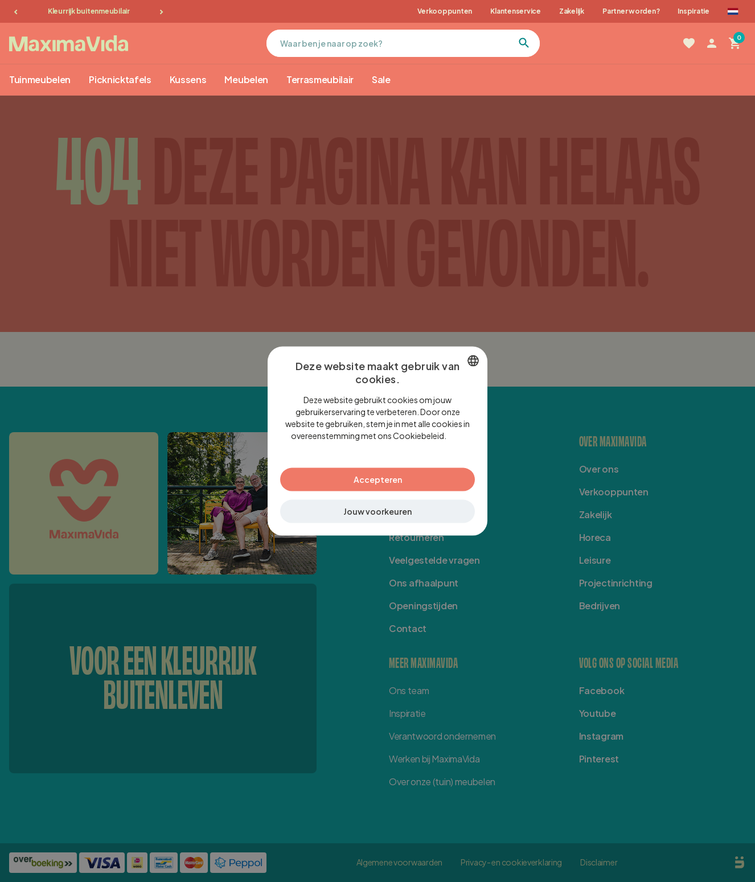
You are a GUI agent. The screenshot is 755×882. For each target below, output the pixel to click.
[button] (377, 511)
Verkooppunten (444, 11)
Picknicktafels (120, 79)
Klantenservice (515, 11)
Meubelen (246, 79)
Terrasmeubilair (320, 79)
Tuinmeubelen (40, 79)
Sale (381, 79)
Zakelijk (571, 11)
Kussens (188, 79)
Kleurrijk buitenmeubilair (89, 11)
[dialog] (377, 441)
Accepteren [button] (378, 479)
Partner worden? (630, 11)
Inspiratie (693, 11)
